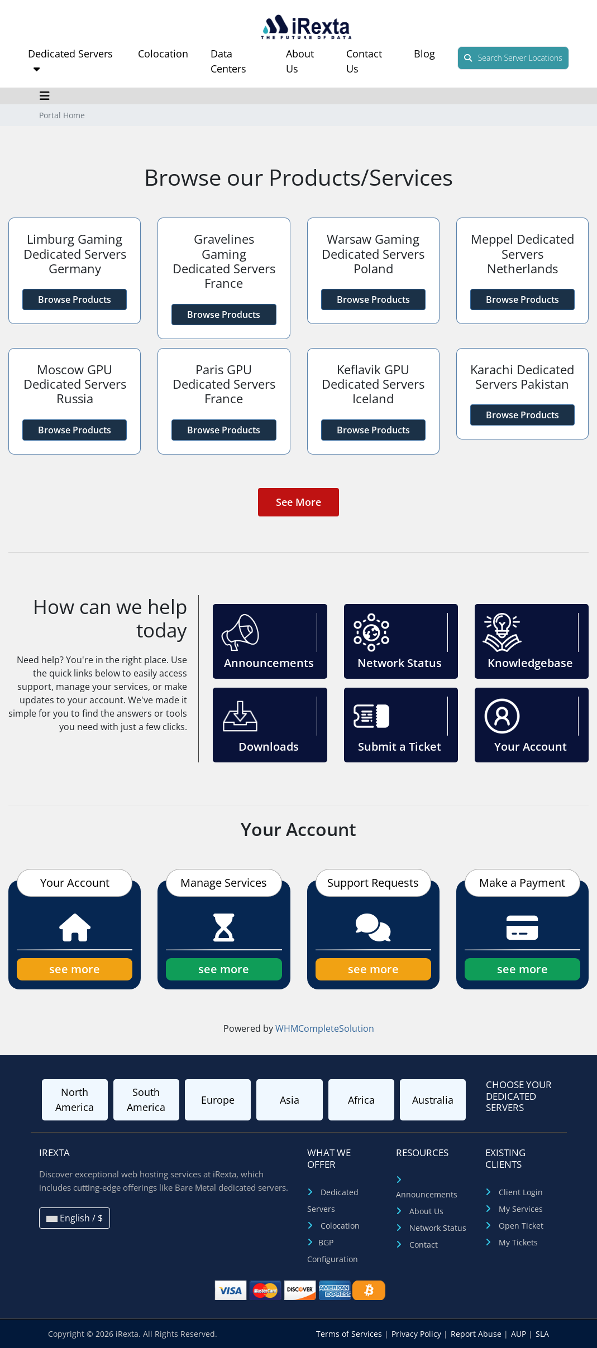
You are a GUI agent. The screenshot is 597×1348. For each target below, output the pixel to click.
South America (146, 1099)
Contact (423, 1244)
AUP (519, 1333)
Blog (424, 53)
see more (74, 969)
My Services (521, 1209)
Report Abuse (477, 1333)
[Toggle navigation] (45, 96)
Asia (289, 1100)
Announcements (426, 1194)
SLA (542, 1333)
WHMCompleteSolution (324, 1028)
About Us (426, 1211)
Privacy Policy (417, 1333)
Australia (432, 1100)
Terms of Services (350, 1333)
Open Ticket (521, 1225)
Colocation (163, 53)
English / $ (74, 1218)
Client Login (521, 1192)
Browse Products (74, 299)
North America (74, 1099)
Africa (361, 1100)
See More (298, 502)
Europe (218, 1100)
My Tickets (518, 1242)
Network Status (437, 1228)
